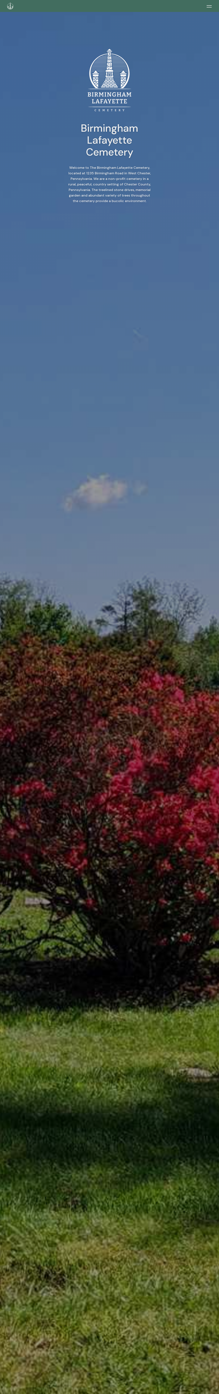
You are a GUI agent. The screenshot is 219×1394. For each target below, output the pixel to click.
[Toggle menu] (209, 6)
